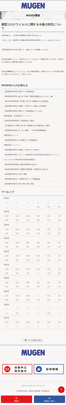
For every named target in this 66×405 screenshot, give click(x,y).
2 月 (48, 207)
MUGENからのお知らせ (15, 85)
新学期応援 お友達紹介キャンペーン (17, 116)
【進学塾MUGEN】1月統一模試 (15, 174)
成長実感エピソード (11, 135)
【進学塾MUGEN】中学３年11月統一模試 (19, 184)
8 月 (48, 216)
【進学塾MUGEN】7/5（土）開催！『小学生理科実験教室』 (25, 130)
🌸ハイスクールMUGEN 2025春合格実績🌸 (20, 159)
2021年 (6, 265)
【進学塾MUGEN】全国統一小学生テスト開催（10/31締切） (26, 106)
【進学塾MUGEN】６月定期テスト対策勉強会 (20, 140)
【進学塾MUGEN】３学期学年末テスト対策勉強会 (22, 179)
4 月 (27, 220)
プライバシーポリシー (28, 385)
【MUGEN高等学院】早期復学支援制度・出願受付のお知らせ (26, 169)
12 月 (6, 216)
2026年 (6, 198)
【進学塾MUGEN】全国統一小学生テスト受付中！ (22, 150)
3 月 (38, 207)
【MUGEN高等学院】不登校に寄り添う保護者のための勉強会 (26, 101)
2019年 (6, 291)
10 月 (27, 216)
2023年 (6, 238)
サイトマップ (40, 385)
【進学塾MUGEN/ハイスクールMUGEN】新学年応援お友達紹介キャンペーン (32, 155)
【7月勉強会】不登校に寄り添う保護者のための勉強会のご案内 (27, 125)
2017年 (6, 318)
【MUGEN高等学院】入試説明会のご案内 (19, 121)
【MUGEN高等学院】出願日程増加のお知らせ (20, 164)
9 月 (38, 216)
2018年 (6, 304)
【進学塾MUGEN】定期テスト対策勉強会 (19, 91)
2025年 (6, 211)
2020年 (6, 278)
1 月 (59, 207)
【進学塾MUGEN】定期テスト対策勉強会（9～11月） (23, 111)
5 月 (17, 220)
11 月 (17, 216)
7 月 (59, 216)
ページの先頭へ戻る (34, 340)
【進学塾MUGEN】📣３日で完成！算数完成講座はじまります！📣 (28, 96)
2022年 (6, 251)
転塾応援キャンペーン (12, 145)
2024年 (6, 225)
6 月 (7, 220)
